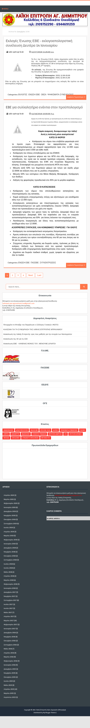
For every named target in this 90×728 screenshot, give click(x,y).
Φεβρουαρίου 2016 (10, 665)
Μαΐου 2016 (8, 653)
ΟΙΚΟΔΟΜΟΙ (15, 441)
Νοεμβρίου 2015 (9, 677)
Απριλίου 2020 (9, 499)
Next (30, 279)
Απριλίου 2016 (9, 657)
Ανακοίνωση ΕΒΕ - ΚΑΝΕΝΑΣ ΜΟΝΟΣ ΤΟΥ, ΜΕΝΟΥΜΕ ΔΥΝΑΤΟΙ (29, 347)
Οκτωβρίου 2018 (10, 560)
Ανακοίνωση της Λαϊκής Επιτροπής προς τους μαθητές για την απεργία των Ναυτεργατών (37, 338)
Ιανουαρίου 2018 (10, 592)
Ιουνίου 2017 (8, 612)
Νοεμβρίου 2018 (9, 556)
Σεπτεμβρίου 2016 (10, 649)
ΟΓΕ (65, 438)
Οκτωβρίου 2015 (10, 681)
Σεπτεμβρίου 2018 (10, 564)
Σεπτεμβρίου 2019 (10, 527)
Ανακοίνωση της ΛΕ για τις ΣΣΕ (15, 342)
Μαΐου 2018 (8, 576)
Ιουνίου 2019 (8, 531)
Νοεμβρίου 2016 (9, 640)
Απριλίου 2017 (9, 620)
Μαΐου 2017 (8, 616)
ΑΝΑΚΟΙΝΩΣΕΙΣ (8, 434)
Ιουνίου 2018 (8, 572)
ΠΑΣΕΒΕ (34, 266)
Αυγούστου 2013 (10, 701)
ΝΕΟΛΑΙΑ (6, 441)
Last (39, 279)
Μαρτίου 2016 (9, 661)
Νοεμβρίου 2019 (9, 519)
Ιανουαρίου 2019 (10, 548)
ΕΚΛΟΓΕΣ (22, 94)
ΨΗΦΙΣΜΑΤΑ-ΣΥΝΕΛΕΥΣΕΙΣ (60, 94)
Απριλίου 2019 (9, 535)
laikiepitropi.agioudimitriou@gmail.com (18, 307)
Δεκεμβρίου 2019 (10, 515)
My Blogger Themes (49, 716)
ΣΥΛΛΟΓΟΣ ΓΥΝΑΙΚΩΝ (39, 438)
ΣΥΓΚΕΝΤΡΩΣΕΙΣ (48, 266)
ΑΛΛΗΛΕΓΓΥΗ (15, 438)
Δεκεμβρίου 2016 (10, 636)
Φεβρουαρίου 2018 (10, 588)
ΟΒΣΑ (43, 94)
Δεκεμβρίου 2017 (10, 596)
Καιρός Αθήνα (53, 522)
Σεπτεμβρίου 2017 (10, 604)
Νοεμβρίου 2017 (9, 600)
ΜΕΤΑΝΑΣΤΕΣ (45, 441)
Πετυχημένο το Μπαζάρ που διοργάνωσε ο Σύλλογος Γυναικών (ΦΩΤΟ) (30, 328)
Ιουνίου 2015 (8, 685)
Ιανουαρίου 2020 (10, 511)
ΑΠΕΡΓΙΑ (6, 438)
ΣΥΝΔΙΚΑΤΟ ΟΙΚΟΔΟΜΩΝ (30, 441)
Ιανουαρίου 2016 (10, 669)
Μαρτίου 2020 (9, 503)
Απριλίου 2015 (9, 693)
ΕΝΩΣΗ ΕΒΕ (34, 94)
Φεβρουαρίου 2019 (10, 544)
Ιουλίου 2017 (8, 608)
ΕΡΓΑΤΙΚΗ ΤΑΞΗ (45, 434)
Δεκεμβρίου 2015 (10, 673)
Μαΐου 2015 (8, 689)
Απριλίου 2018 (9, 580)
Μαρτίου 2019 (9, 540)
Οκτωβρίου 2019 (10, 523)
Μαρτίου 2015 (9, 697)
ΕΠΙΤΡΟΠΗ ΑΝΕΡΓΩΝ (55, 438)
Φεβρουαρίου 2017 (10, 628)
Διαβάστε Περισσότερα (75, 97)
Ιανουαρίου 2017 (10, 632)
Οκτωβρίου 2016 (10, 645)
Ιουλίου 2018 (8, 568)
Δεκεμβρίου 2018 (10, 552)
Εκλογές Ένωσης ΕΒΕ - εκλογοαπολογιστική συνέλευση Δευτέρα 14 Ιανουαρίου (42, 42)
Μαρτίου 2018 (9, 584)
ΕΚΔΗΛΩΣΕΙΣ (26, 438)
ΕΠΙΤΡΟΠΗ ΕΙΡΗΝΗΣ (76, 438)
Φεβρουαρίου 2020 (10, 507)
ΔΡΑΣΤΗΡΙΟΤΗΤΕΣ (22, 434)
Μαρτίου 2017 (9, 624)
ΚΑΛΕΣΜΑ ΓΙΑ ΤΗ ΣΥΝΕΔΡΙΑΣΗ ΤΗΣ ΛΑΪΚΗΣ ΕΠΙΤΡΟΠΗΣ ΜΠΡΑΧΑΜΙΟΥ (32, 333)
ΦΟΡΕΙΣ (55, 434)
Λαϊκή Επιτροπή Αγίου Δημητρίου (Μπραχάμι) (51, 714)
